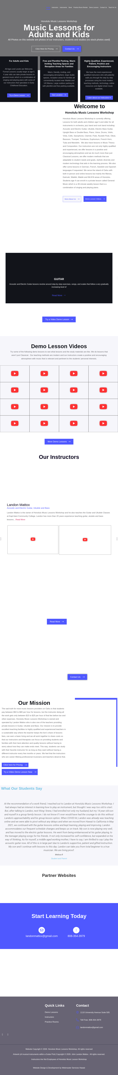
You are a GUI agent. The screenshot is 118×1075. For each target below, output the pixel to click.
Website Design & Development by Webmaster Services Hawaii (59, 1068)
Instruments (63, 7)
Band (70, 7)
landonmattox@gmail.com (42, 935)
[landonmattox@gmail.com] (41, 930)
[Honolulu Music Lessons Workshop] (59, 972)
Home (48, 7)
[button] (5, 278)
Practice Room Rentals (81, 7)
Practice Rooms (52, 1022)
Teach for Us (112, 7)
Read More (57, 296)
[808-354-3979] (76, 930)
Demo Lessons (93, 7)
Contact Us (103, 7)
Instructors (55, 7)
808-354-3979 (76, 935)
